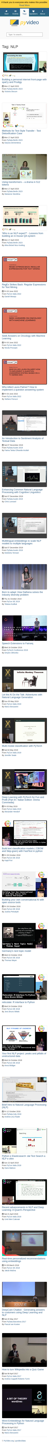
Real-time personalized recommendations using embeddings (23, 1260)
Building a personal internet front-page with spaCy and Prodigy (24, 80)
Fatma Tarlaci (10, 450)
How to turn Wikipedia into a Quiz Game (23, 1369)
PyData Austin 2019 (15, 448)
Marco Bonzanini (11, 707)
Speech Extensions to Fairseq (17, 643)
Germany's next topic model (16, 951)
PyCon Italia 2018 (14, 1165)
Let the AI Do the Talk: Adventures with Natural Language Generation (22, 696)
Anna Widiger (9, 1065)
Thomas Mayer (11, 960)
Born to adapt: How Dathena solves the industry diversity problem (22, 593)
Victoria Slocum (11, 91)
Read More (24, 5)
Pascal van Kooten (12, 1324)
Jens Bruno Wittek (12, 1012)
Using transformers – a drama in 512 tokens (21, 183)
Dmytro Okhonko (11, 653)
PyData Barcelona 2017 (16, 1322)
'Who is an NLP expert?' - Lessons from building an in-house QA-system (22, 234)
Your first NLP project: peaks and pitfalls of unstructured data (24, 1054)
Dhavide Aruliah (22, 450)
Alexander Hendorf (12, 812)
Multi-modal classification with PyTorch (22, 746)
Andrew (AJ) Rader (12, 1117)
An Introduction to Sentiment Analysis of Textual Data (23, 439)
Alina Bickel (9, 245)
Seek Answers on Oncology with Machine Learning (23, 337)
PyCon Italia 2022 (14, 294)
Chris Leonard (10, 502)
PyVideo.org (9, 1441)
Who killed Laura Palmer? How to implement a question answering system (23, 388)
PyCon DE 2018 (13, 858)
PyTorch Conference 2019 (17, 650)
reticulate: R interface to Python (18, 1002)
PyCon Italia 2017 (14, 1376)
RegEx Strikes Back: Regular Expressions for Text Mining (24, 286)
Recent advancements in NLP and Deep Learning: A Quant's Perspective (23, 1208)
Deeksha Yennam (12, 553)
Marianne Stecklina (12, 194)
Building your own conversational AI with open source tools (23, 901)
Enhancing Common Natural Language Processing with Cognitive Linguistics (22, 491)
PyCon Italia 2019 (14, 704)
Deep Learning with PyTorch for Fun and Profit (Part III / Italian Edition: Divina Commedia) (23, 800)
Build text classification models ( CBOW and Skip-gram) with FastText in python (22, 849)
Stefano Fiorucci (11, 399)
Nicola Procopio (11, 348)
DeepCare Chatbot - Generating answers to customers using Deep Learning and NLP (23, 1312)
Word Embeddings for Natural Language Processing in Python (23, 1422)
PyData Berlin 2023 (15, 89)
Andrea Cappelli (11, 1379)
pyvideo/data (20, 1441)
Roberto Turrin (24, 1379)
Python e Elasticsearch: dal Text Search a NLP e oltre (23, 1157)
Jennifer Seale (10, 755)
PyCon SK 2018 (13, 1268)
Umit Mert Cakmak (12, 1219)
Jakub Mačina (10, 1270)
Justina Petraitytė (12, 912)
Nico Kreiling (20, 245)
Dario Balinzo (10, 1168)
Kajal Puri (8, 860)
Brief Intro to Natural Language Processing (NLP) (24, 1106)
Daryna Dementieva (13, 143)
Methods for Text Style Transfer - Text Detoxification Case (21, 132)
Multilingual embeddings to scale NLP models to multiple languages (21, 542)
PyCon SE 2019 (13, 601)
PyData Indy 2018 (14, 1114)
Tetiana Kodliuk (11, 604)
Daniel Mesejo (10, 296)
